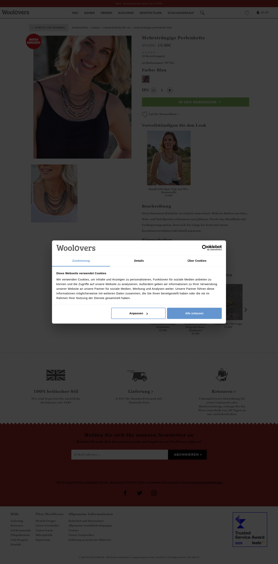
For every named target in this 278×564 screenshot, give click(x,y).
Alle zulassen (194, 313)
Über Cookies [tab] (197, 260)
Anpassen (138, 313)
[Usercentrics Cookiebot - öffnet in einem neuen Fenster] (205, 248)
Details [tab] (139, 260)
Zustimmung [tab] (81, 260)
